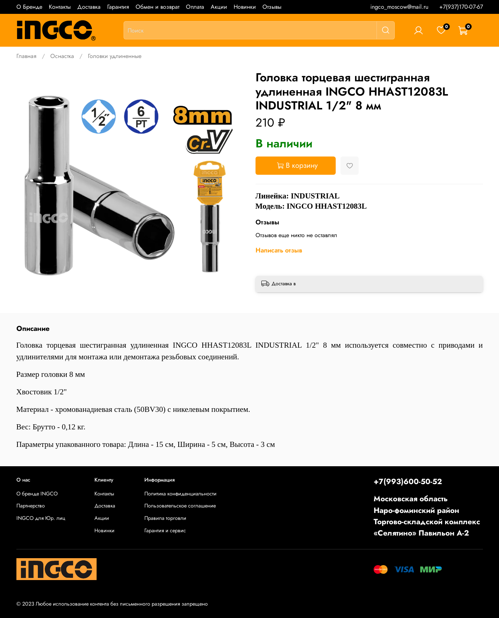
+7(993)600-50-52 (408, 481)
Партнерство (30, 505)
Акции (219, 7)
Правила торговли (165, 518)
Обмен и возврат (157, 7)
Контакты (60, 7)
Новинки (245, 7)
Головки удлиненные (114, 56)
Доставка (89, 7)
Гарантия (118, 7)
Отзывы (271, 7)
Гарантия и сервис (165, 530)
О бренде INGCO (37, 493)
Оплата (195, 7)
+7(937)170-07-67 (461, 7)
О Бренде (29, 7)
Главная (26, 56)
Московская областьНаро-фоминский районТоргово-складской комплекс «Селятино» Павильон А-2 (427, 515)
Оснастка (62, 56)
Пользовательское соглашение (180, 505)
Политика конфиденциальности (180, 493)
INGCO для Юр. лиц (40, 518)
